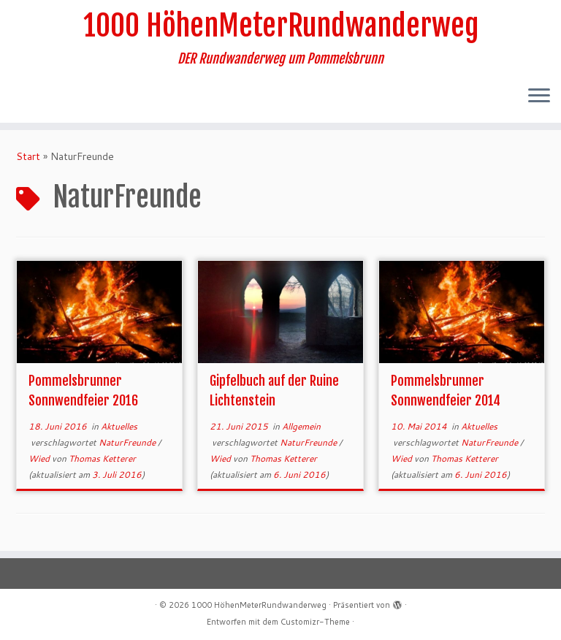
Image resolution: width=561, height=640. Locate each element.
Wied (40, 458)
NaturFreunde (128, 442)
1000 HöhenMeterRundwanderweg (280, 25)
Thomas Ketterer (102, 458)
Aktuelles (119, 426)
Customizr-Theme (315, 622)
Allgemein (301, 426)
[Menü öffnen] (539, 96)
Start (28, 156)
